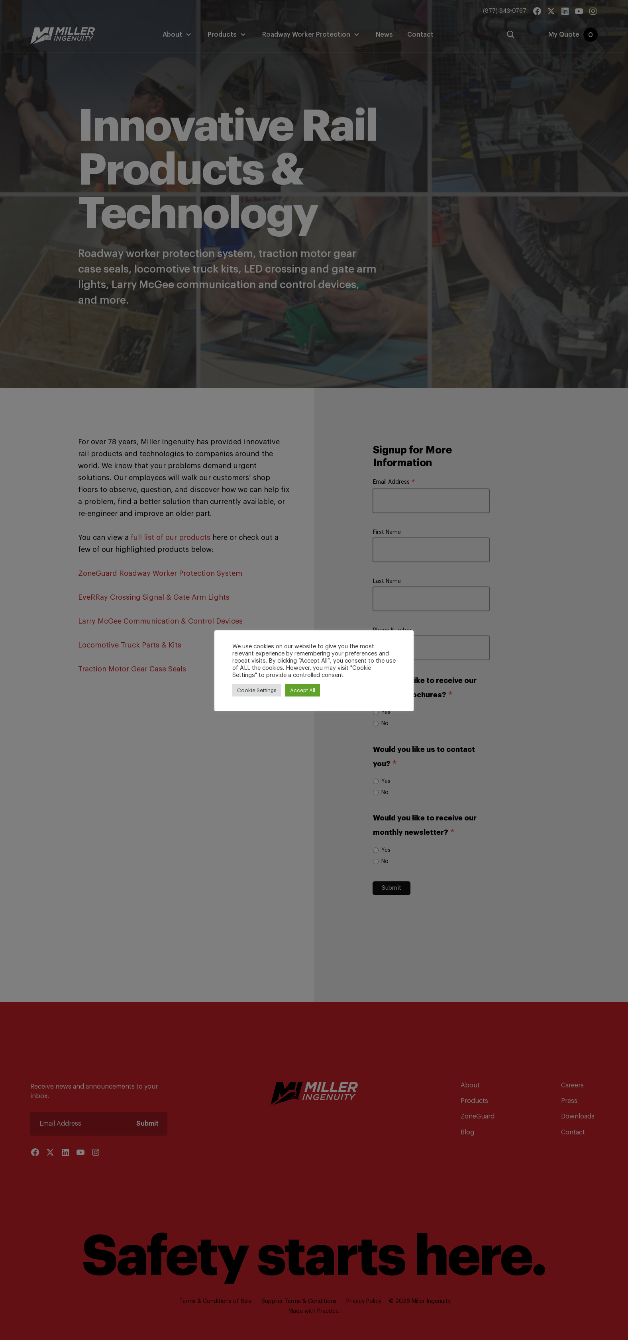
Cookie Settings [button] (257, 690)
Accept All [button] (302, 690)
